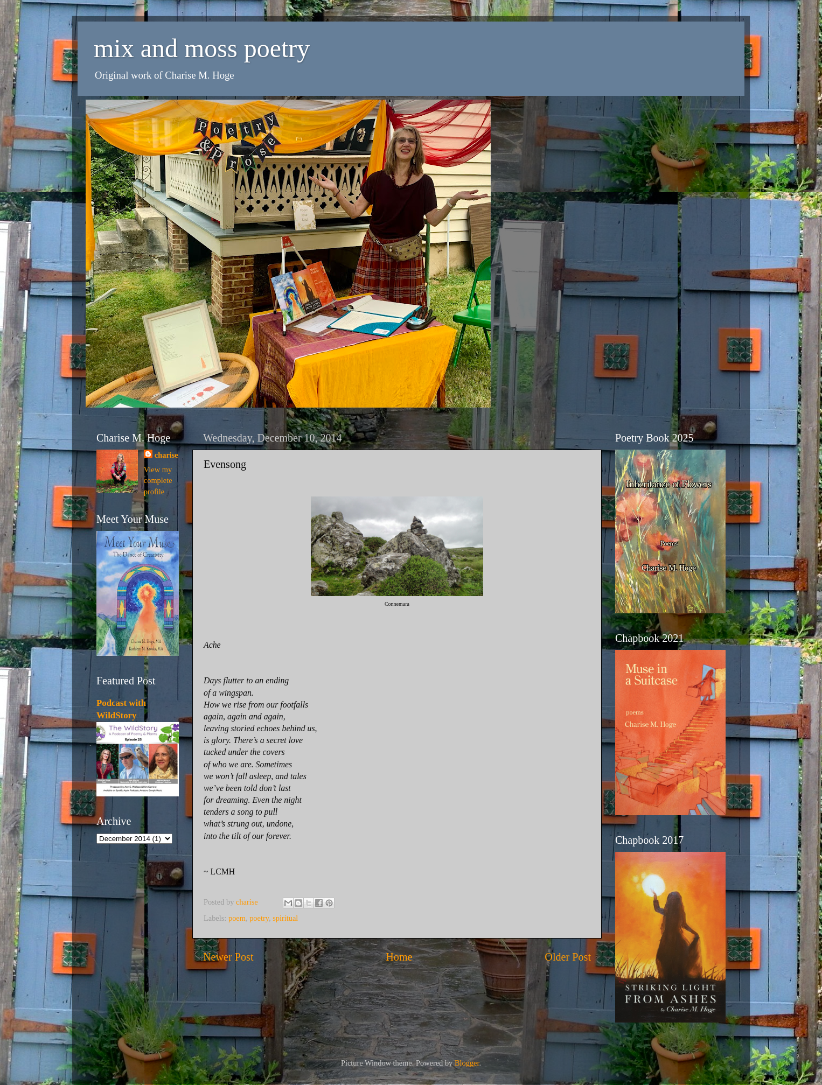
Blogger (467, 1063)
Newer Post (228, 957)
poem (237, 918)
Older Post (568, 957)
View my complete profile (158, 480)
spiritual (285, 918)
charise (166, 455)
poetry (259, 918)
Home (399, 957)
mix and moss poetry (202, 48)
